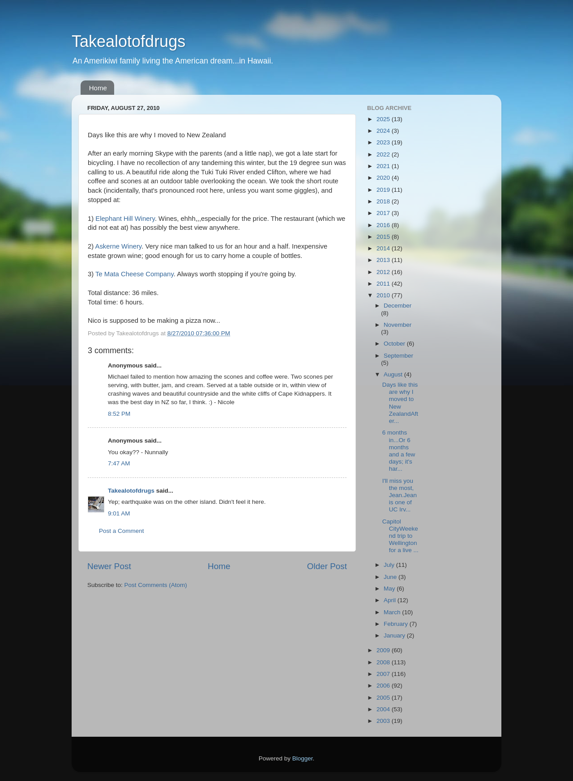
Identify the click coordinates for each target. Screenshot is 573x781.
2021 (384, 166)
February (397, 624)
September (398, 355)
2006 (384, 685)
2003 (384, 721)
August (394, 374)
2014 (384, 248)
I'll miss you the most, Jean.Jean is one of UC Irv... (399, 495)
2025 (384, 119)
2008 (384, 662)
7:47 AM (119, 463)
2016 (384, 225)
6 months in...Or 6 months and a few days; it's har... (398, 450)
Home (98, 88)
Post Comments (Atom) (155, 585)
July (390, 564)
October (395, 343)
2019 (384, 189)
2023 (384, 142)
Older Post (327, 566)
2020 (384, 177)
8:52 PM (119, 413)
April (391, 600)
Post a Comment (121, 531)
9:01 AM (119, 513)
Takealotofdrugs (128, 41)
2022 (384, 154)
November (397, 324)
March (393, 612)
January (395, 635)
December (397, 305)
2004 (384, 709)
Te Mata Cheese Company (134, 274)
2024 (384, 130)
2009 (384, 650)
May (390, 588)
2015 (384, 236)
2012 (384, 272)
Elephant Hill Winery (125, 218)
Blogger (302, 758)
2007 (384, 674)
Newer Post (109, 566)
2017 (384, 213)
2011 (384, 283)
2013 (384, 260)
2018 (384, 201)
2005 (384, 697)
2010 (384, 295)
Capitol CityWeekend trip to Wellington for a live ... (400, 536)
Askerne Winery (118, 246)
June (391, 577)
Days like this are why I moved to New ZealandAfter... (400, 402)
